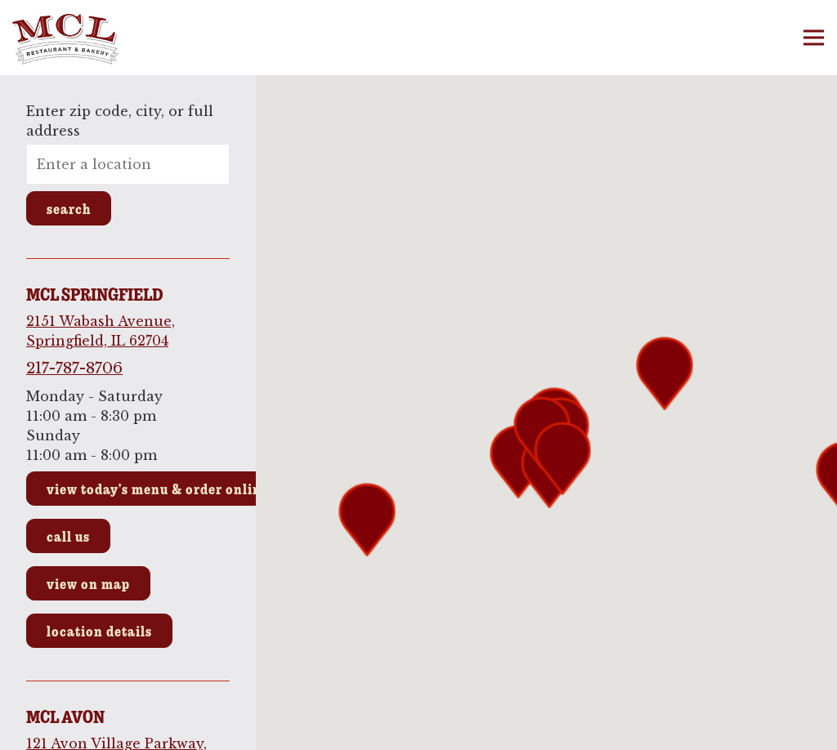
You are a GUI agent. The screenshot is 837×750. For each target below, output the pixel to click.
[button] (562, 458)
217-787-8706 (74, 368)
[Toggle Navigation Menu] (813, 38)
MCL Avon (65, 716)
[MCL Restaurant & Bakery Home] (94, 37)
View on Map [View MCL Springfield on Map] (88, 583)
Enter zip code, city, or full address (119, 121)
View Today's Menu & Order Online (158, 489)
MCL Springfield (94, 294)
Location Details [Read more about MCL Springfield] (99, 631)
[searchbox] (128, 164)
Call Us (68, 536)
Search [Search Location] (69, 208)
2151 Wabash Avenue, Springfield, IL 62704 (100, 331)
